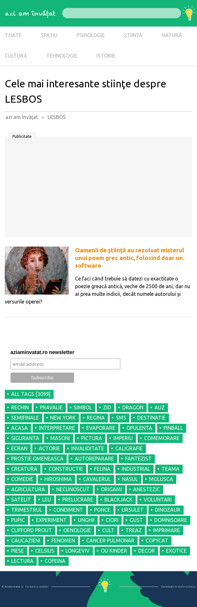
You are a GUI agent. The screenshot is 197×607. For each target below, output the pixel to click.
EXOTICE (176, 551)
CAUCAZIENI (25, 540)
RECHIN (20, 407)
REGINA (96, 418)
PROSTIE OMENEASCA (37, 458)
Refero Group (186, 586)
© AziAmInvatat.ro (12, 586)
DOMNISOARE (170, 520)
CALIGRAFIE (129, 448)
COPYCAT (157, 540)
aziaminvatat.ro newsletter (42, 352)
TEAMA (170, 469)
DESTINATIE (151, 418)
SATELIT (21, 499)
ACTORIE (49, 448)
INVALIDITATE (87, 448)
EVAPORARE (100, 428)
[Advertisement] (98, 189)
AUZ (160, 407)
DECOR (146, 551)
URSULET (133, 510)
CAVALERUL (97, 479)
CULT (108, 530)
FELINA (102, 469)
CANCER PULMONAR (110, 540)
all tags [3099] (30, 394)
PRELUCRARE (77, 499)
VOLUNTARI (158, 499)
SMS (121, 418)
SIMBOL (83, 407)
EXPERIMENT (51, 520)
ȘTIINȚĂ (133, 35)
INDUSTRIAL (136, 469)
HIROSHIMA (58, 479)
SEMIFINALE (25, 418)
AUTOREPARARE (94, 458)
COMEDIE (22, 479)
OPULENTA (139, 428)
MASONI (60, 438)
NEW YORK (63, 418)
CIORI (112, 520)
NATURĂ (172, 35)
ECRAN (19, 448)
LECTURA (22, 561)
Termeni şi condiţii (37, 586)
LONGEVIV (77, 551)
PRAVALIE (51, 407)
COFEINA (55, 561)
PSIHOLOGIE (91, 35)
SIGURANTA (25, 438)
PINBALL (173, 428)
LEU (46, 499)
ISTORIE (105, 56)
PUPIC (18, 520)
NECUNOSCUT (73, 489)
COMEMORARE (161, 438)
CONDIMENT (68, 510)
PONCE (102, 510)
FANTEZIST (138, 458)
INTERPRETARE (57, 428)
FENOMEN (63, 540)
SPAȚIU (49, 35)
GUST (136, 520)
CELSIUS (44, 551)
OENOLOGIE (77, 530)
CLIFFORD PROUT (31, 530)
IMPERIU (123, 438)
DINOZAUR (167, 510)
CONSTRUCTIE (66, 469)
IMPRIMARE (166, 530)
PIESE (17, 551)
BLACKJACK (118, 499)
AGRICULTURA (28, 489)
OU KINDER (114, 551)
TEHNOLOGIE (61, 56)
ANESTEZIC (146, 489)
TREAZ (133, 530)
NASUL (130, 479)
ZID (107, 407)
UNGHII (86, 520)
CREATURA (24, 469)
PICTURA (91, 438)
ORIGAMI (111, 489)
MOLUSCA (161, 479)
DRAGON (132, 407)
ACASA (19, 428)
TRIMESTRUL (26, 510)
